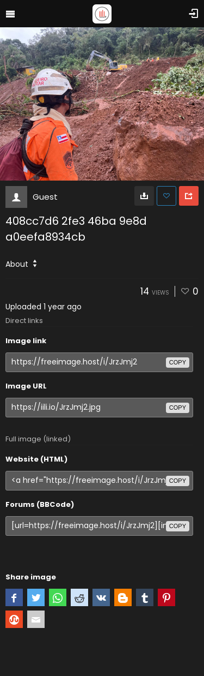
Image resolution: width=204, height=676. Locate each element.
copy (177, 362)
